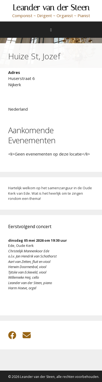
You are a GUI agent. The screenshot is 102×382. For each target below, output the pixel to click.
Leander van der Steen (51, 8)
